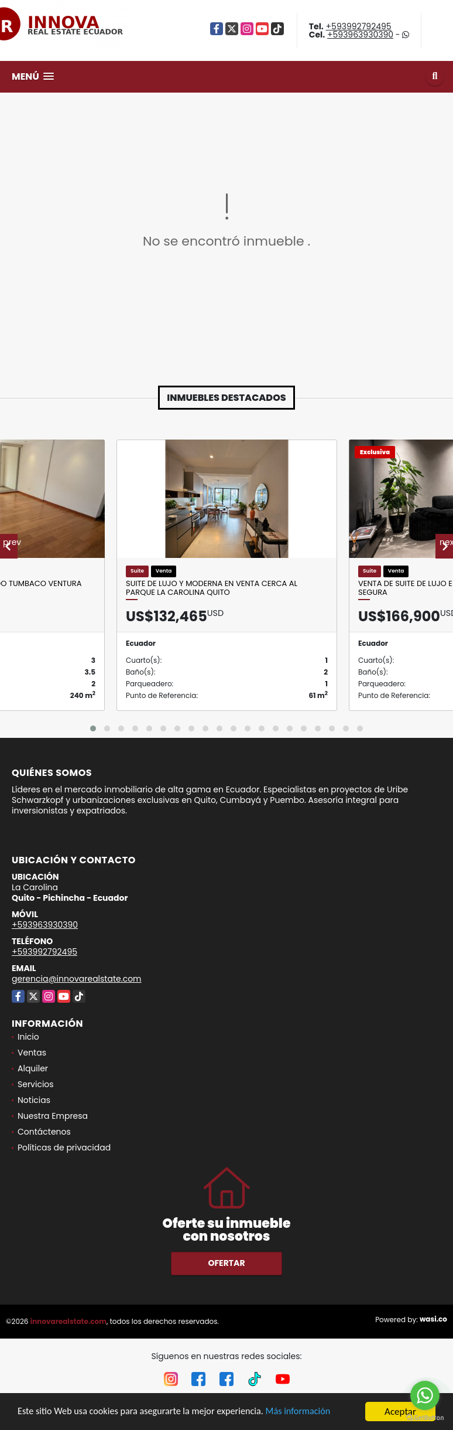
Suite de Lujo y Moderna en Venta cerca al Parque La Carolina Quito (211, 588)
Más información (312, 1412)
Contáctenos (44, 1132)
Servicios (36, 1084)
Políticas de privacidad (64, 1147)
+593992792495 (359, 26)
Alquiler (33, 1068)
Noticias (34, 1100)
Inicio (28, 1037)
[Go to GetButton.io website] (425, 1418)
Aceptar (400, 1411)
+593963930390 (360, 34)
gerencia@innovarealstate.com (77, 979)
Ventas (32, 1052)
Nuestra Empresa (53, 1116)
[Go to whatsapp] (425, 1395)
